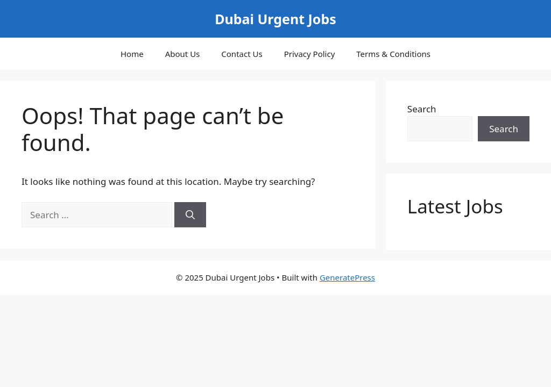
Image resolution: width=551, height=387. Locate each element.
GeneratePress (347, 277)
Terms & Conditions (393, 53)
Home (132, 53)
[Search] (190, 215)
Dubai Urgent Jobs (275, 19)
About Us (182, 53)
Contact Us (241, 53)
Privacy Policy (309, 53)
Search (421, 109)
